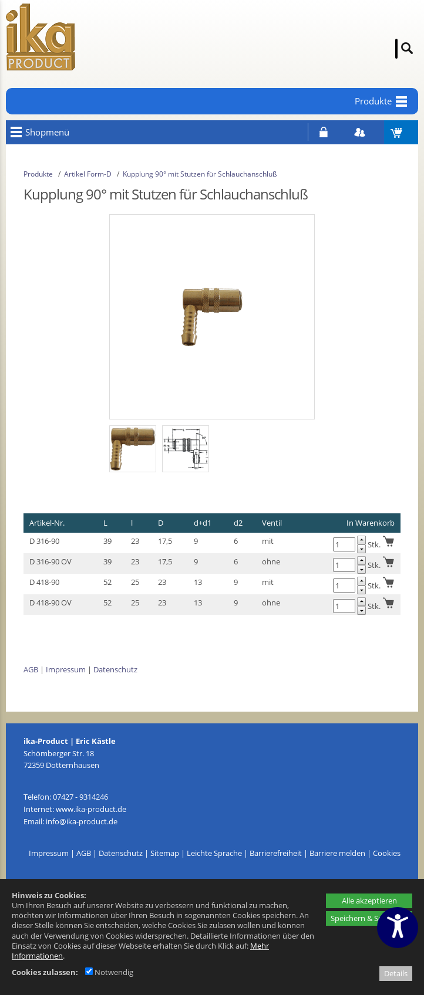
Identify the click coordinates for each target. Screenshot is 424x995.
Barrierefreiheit (276, 853)
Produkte (38, 174)
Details (396, 973)
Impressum (66, 669)
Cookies (387, 853)
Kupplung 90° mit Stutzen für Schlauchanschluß (200, 174)
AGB (30, 669)
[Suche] (396, 49)
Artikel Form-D (88, 174)
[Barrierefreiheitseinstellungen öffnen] (397, 927)
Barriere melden (337, 853)
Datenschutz (115, 669)
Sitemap (164, 853)
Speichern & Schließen (369, 918)
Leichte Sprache (214, 853)
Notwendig (109, 972)
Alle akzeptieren (369, 900)
